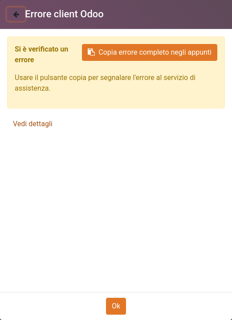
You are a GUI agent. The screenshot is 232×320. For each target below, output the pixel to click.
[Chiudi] (16, 14)
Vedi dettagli (33, 124)
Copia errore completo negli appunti (150, 52)
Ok (116, 306)
